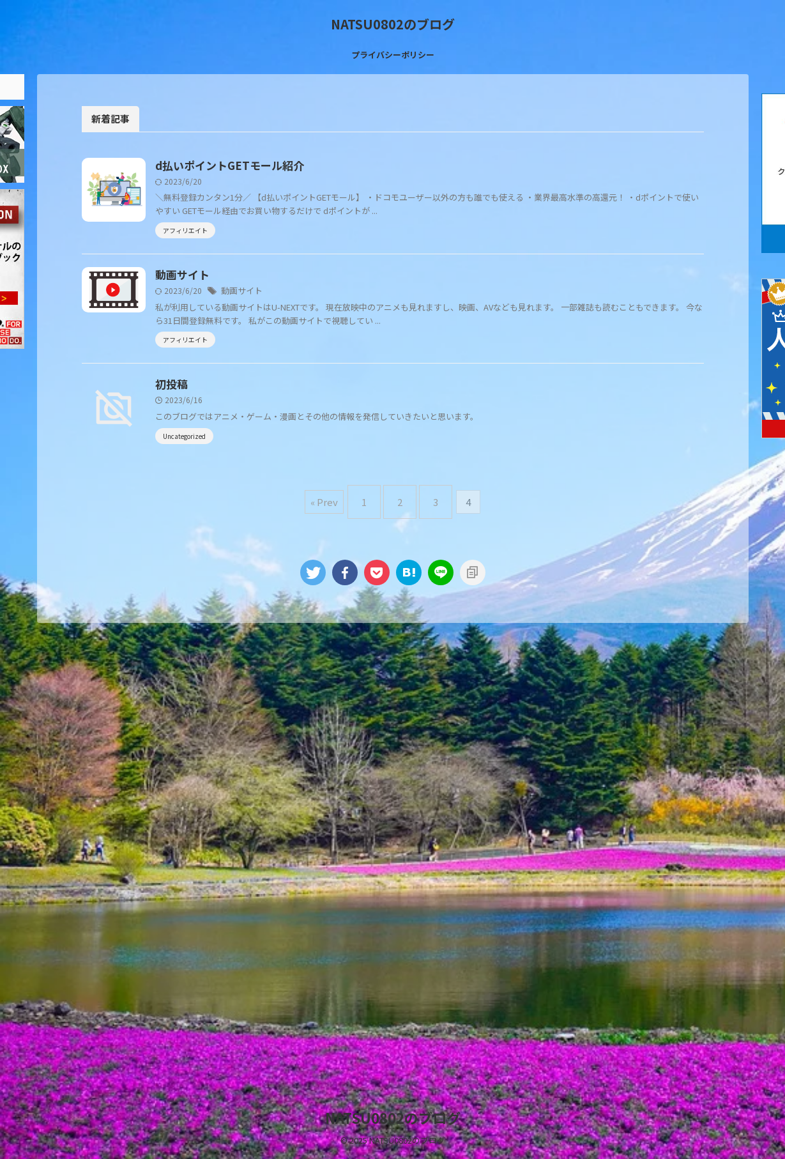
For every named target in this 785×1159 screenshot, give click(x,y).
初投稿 (234, 437)
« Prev (333, 606)
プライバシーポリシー (392, 55)
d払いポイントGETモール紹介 (289, 166)
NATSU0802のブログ (393, 24)
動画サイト (244, 320)
